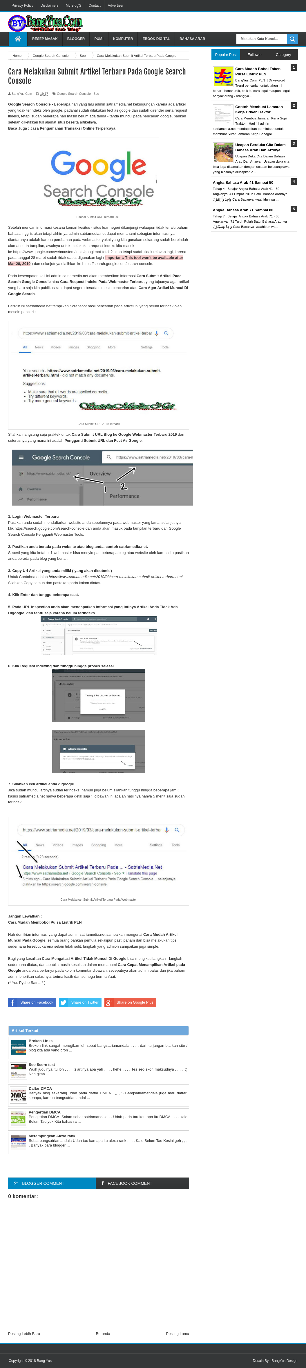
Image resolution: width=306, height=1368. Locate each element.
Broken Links (40, 1041)
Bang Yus (44, 1361)
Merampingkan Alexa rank (52, 1136)
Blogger (76, 39)
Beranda (103, 1333)
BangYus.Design (284, 1361)
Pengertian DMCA (45, 1112)
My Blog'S (74, 5)
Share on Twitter (78, 1002)
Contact (94, 5)
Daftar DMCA (40, 1088)
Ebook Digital (156, 39)
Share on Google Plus (128, 1002)
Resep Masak (45, 39)
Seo (96, 93)
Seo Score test (42, 1064)
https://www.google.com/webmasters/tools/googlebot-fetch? (63, 252)
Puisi (98, 39)
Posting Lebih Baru (24, 1333)
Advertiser (116, 5)
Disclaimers (50, 5)
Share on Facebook (30, 1002)
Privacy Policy (22, 5)
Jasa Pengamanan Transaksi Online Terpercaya (72, 128)
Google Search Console (74, 93)
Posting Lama (177, 1333)
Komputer (123, 39)
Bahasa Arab (192, 39)
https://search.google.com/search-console (117, 263)
